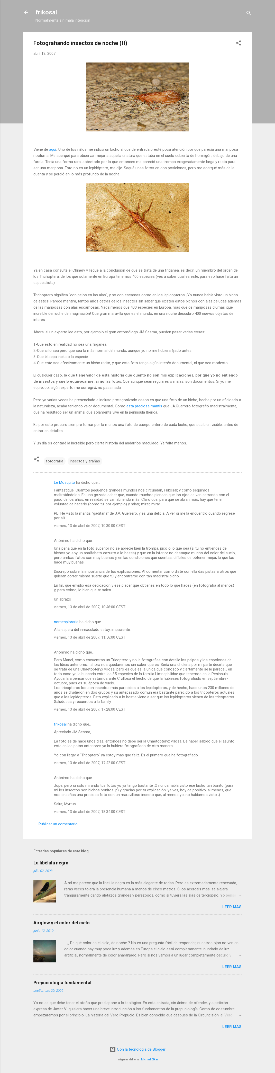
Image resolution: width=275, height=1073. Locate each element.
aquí (52, 149)
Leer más (232, 907)
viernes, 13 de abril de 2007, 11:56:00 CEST (89, 637)
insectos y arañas (85, 461)
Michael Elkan (150, 1059)
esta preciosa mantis (144, 406)
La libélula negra (50, 862)
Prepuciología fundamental (62, 982)
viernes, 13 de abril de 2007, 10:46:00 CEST (89, 607)
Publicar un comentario (58, 824)
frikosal (46, 12)
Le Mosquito (64, 482)
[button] (238, 44)
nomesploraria (66, 622)
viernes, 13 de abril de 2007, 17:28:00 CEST (89, 709)
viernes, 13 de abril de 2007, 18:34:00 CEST (89, 811)
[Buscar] (249, 14)
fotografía (54, 461)
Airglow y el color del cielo (61, 922)
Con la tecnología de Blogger (138, 1049)
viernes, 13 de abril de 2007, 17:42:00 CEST (89, 763)
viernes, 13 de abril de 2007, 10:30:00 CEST (89, 525)
